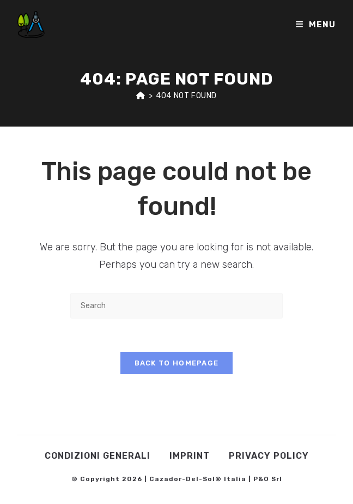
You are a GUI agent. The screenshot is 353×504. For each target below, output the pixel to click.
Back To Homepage (177, 363)
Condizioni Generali (97, 456)
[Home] (140, 95)
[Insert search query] (176, 306)
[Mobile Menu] (316, 24)
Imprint (189, 456)
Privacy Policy (269, 456)
